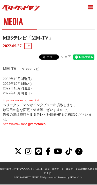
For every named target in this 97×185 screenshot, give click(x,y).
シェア (66, 57)
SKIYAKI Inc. (76, 167)
